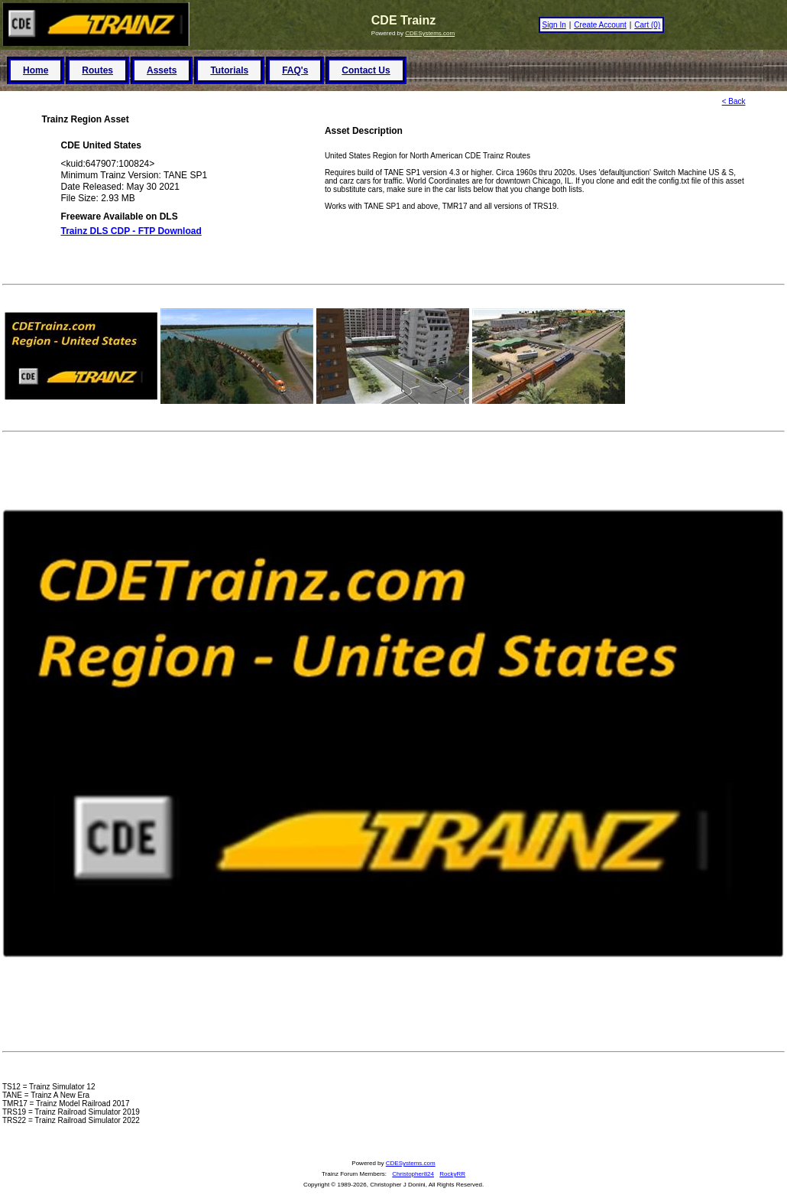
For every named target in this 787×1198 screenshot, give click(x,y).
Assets (162, 70)
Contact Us (366, 70)
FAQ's (295, 70)
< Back (734, 101)
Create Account (600, 25)
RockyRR (452, 1173)
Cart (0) (647, 25)
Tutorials (229, 70)
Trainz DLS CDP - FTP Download (131, 231)
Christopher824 (413, 1173)
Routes (97, 70)
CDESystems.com (430, 33)
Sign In (554, 25)
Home (35, 70)
